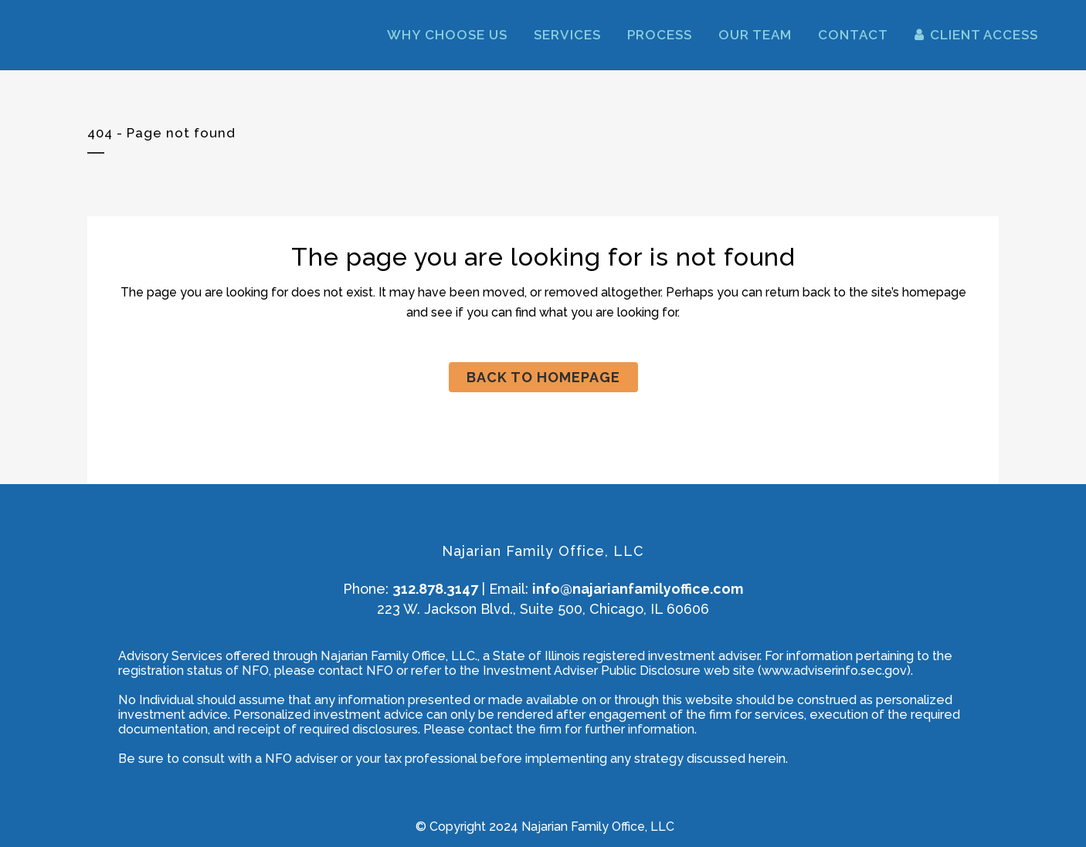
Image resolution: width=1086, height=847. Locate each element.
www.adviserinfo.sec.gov (834, 670)
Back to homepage (543, 377)
